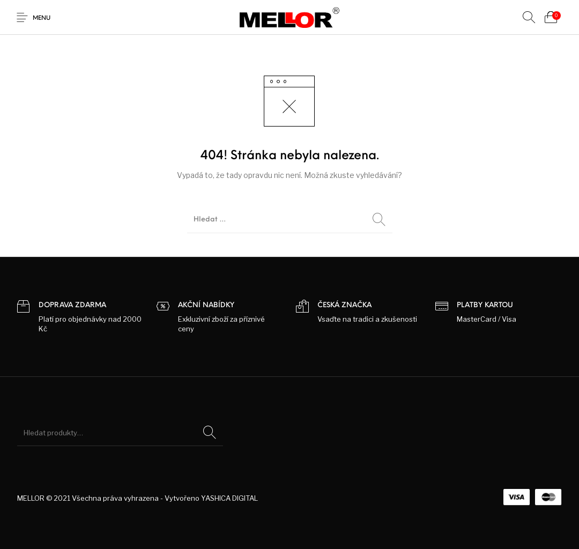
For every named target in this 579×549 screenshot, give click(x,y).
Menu (41, 18)
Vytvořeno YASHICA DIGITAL (211, 498)
